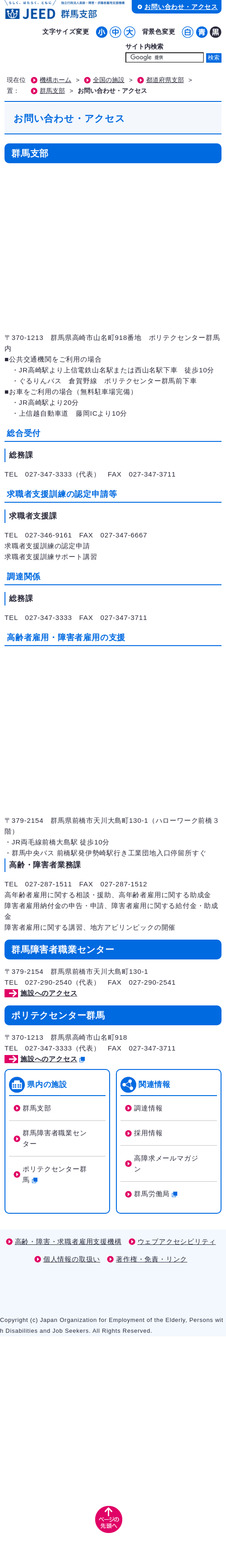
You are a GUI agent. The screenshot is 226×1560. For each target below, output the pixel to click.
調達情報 (148, 1108)
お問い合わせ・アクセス (181, 6)
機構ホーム (55, 80)
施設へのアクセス (48, 993)
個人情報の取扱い (71, 1259)
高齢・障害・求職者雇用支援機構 (68, 1241)
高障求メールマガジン (166, 1163)
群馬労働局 (155, 1194)
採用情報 (148, 1133)
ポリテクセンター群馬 (55, 1174)
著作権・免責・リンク (151, 1259)
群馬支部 (52, 90)
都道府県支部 (165, 80)
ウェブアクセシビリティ (177, 1241)
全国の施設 (109, 80)
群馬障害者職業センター (55, 1138)
